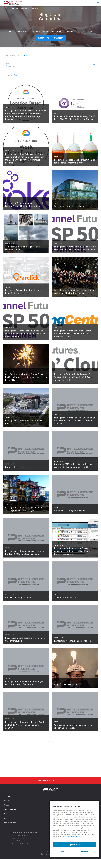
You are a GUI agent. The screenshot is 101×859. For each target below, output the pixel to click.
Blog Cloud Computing (18, 8)
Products (7, 800)
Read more (26, 103)
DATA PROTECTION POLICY (20, 838)
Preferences (85, 851)
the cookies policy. (74, 836)
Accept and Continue (74, 845)
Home (4, 8)
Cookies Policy (20, 841)
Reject (63, 851)
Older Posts (50, 741)
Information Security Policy (20, 843)
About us (7, 796)
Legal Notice (21, 835)
